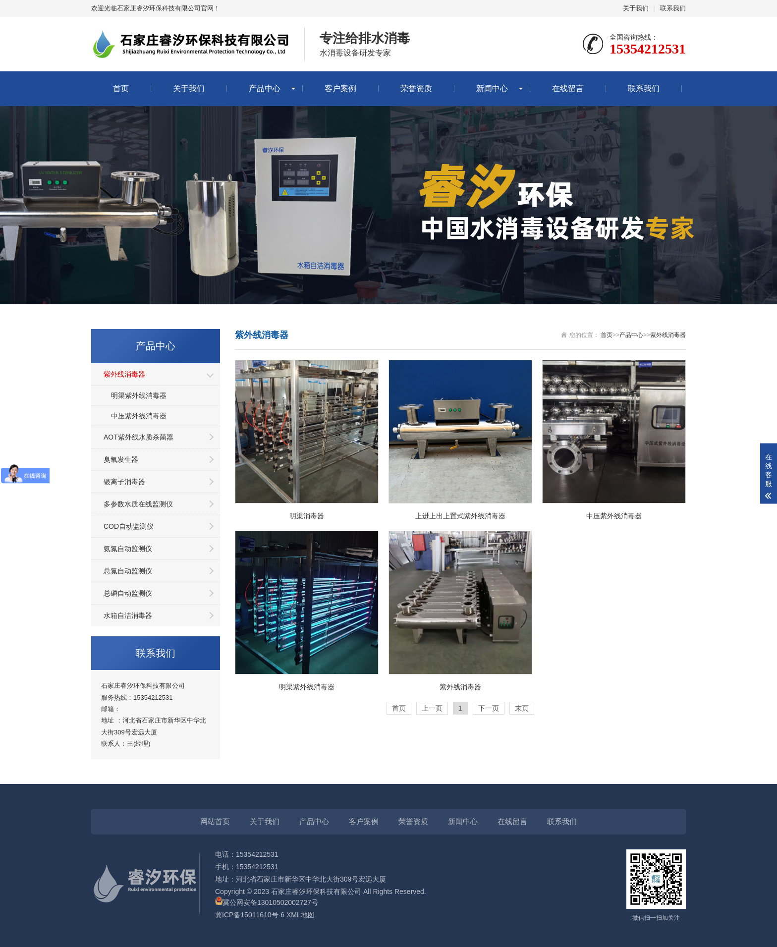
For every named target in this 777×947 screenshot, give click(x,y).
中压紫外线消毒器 (138, 416)
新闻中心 (492, 88)
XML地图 (300, 915)
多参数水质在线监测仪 (138, 504)
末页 (522, 708)
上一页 (432, 708)
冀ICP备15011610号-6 (249, 915)
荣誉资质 (416, 88)
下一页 (488, 708)
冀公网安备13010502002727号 (270, 902)
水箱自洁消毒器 (128, 615)
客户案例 (340, 88)
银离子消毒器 (124, 482)
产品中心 (264, 88)
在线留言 (568, 88)
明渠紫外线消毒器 (138, 395)
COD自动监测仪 (129, 526)
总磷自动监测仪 (128, 593)
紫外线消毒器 (124, 374)
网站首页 (215, 821)
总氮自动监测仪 (128, 571)
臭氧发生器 (121, 459)
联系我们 (673, 8)
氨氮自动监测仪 (128, 549)
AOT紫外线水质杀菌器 (138, 437)
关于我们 (636, 8)
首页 (121, 88)
